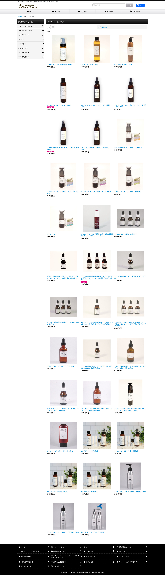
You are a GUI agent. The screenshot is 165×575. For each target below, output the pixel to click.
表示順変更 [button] (102, 27)
